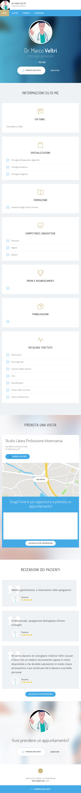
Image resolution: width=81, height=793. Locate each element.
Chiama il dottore (18, 456)
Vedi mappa (40, 479)
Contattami (54, 70)
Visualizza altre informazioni (40, 694)
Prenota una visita (40, 789)
